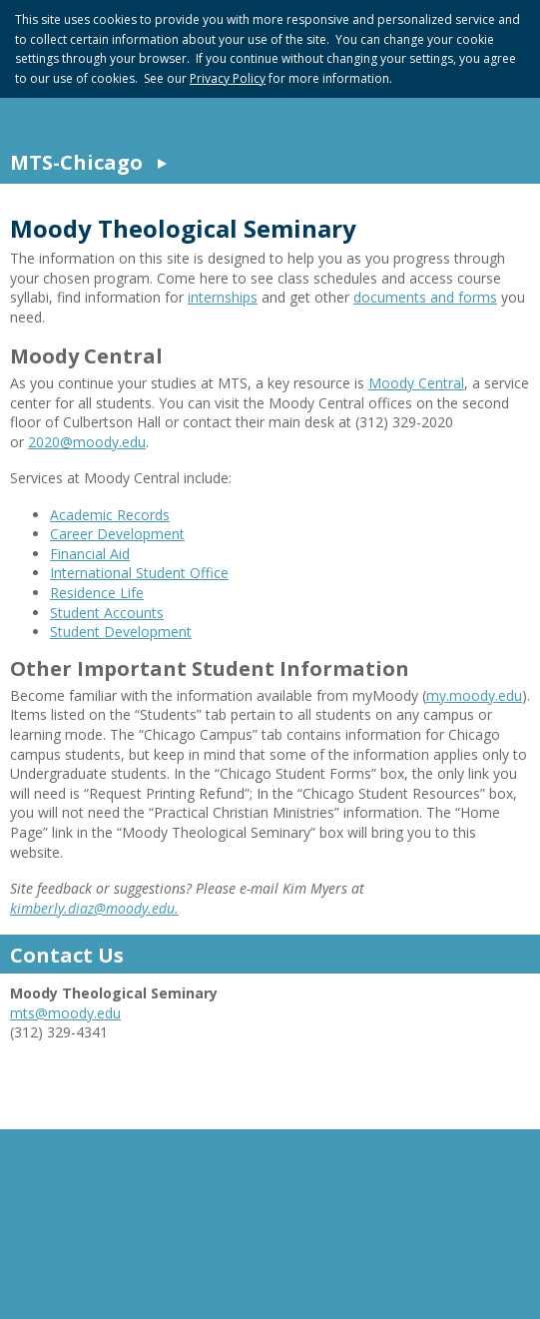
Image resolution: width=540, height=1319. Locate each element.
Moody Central (416, 382)
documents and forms (425, 297)
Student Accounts (107, 612)
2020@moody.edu (87, 441)
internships (223, 297)
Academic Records (110, 514)
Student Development (121, 631)
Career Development (117, 533)
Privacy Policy (228, 78)
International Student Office (139, 572)
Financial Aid (90, 553)
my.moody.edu (474, 695)
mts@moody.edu (65, 1012)
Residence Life (97, 592)
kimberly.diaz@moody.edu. (94, 908)
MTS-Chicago (76, 162)
